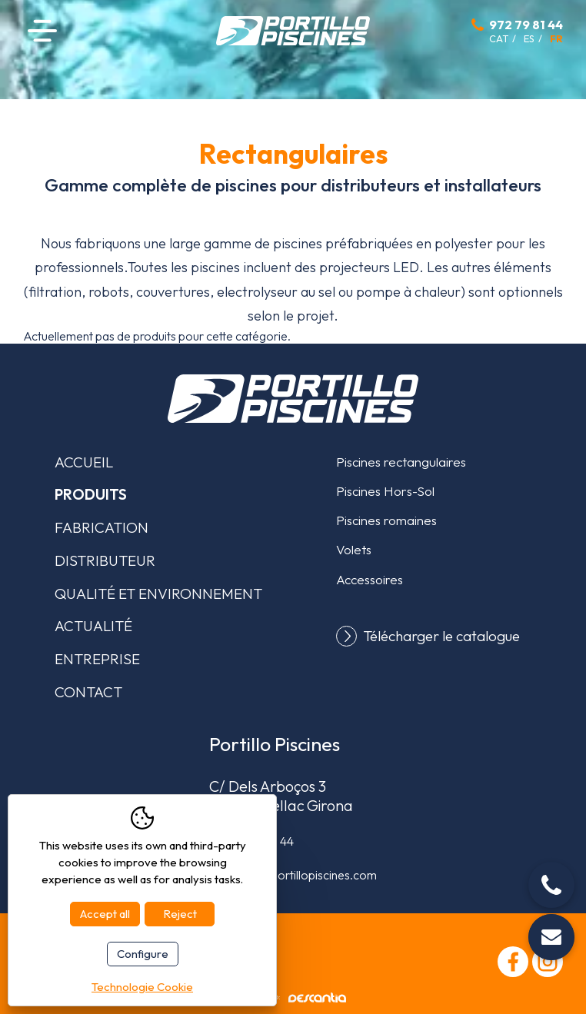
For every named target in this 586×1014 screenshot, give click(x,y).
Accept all (105, 913)
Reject (180, 913)
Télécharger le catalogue (441, 636)
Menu (42, 30)
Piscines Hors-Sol (385, 491)
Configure (142, 953)
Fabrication (101, 527)
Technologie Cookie (142, 986)
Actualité (93, 626)
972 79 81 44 (526, 24)
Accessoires (369, 579)
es (529, 38)
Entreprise (97, 659)
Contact (88, 692)
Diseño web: (293, 997)
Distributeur (105, 560)
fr (556, 38)
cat (498, 38)
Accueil (84, 462)
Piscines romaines (386, 520)
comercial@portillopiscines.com (293, 875)
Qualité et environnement (158, 593)
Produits (91, 494)
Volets (353, 549)
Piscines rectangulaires (401, 462)
